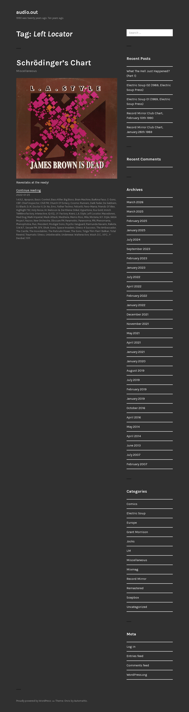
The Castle (22, 231)
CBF (18, 203)
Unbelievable (53, 234)
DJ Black (21, 206)
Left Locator (94, 213)
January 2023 (136, 267)
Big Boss (69, 199)
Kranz (72, 213)
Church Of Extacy (59, 203)
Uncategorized (137, 607)
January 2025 (136, 230)
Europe (132, 522)
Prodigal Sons (57, 224)
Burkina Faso (99, 199)
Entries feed (135, 656)
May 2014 (133, 427)
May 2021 (133, 333)
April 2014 (134, 436)
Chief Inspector (30, 203)
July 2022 (133, 277)
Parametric (71, 220)
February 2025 (137, 221)
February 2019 (137, 389)
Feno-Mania (90, 206)
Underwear (67, 234)
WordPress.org (137, 675)
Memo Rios (76, 217)
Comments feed (138, 665)
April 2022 (134, 286)
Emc (53, 206)
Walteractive (81, 234)
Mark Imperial (35, 217)
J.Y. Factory (62, 213)
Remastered (135, 588)
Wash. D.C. (95, 234)
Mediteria (64, 217)
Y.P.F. (28, 238)
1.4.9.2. (19, 199)
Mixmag (132, 569)
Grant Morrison (137, 532)
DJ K (29, 206)
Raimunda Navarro (96, 224)
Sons (53, 227)
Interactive (41, 213)
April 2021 (134, 342)
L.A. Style (81, 213)
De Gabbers (109, 203)
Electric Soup (136, 513)
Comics (132, 504)
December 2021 (137, 314)
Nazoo (29, 220)
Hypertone (86, 210)
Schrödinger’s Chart (53, 62)
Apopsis (29, 199)
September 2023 (138, 249)
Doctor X (38, 206)
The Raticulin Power (59, 231)
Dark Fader (96, 203)
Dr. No (47, 206)
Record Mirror (136, 579)
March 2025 (135, 211)
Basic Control (42, 199)
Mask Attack (51, 217)
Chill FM (44, 203)
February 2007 (137, 464)
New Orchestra (42, 220)
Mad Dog (21, 217)
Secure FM (31, 227)
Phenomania (103, 220)
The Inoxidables (38, 231)
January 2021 (136, 352)
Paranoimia (84, 220)
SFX (40, 227)
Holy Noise (37, 210)
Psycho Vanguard (75, 224)
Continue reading (28, 190)
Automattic (80, 700)
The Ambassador (106, 227)
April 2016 (134, 417)
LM (129, 551)
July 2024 (133, 239)
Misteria (94, 217)
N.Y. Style (105, 217)
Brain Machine (83, 199)
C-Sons (111, 199)
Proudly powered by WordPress (33, 700)
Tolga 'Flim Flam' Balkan (96, 231)
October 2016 (136, 408)
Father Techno (65, 206)
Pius (34, 224)
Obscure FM (57, 220)
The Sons (76, 231)
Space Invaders (66, 227)
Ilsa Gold (98, 210)
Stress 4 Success (85, 227)
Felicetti (78, 206)
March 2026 (135, 202)
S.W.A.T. (20, 227)
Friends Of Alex (106, 206)
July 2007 (133, 455)
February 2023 (137, 258)
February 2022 (137, 296)
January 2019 (136, 398)
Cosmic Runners (79, 203)
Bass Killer (57, 199)
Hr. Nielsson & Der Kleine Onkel (61, 210)
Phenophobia (23, 224)
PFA (93, 220)
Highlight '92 (23, 210)
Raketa (112, 224)
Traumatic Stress (35, 234)
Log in (131, 646)
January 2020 (136, 361)
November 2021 (138, 324)
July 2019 (133, 380)
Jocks (131, 541)
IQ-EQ (51, 213)
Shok (46, 227)
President (43, 224)
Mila (86, 217)
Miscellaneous (26, 71)
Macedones (108, 213)
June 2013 (134, 445)
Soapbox (133, 597)
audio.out (27, 12)
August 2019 (135, 370)
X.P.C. (105, 234)
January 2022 (136, 305)
